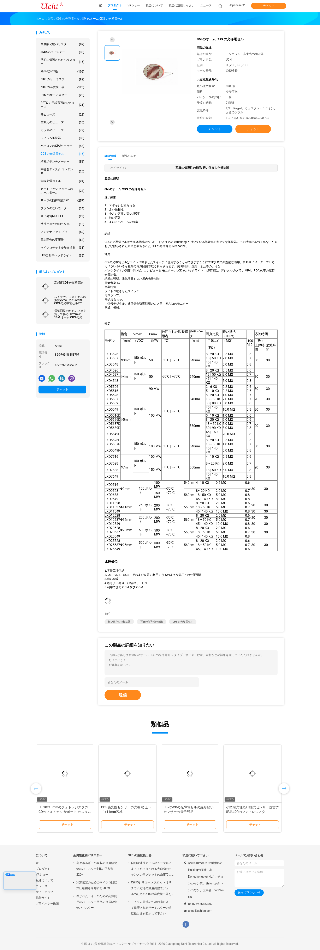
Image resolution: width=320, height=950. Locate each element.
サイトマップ (44, 892)
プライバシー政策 (47, 903)
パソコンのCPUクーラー (62, 146)
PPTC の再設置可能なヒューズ (62, 104)
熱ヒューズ (62, 114)
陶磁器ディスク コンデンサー (62, 171)
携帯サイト (43, 897)
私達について (44, 880)
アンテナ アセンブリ (62, 232)
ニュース (41, 886)
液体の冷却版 (62, 71)
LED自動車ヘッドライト (62, 255)
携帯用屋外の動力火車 (62, 224)
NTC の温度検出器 (62, 87)
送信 (123, 694)
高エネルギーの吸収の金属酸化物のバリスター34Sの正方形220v (96, 868)
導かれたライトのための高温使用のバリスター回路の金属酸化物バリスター (96, 901)
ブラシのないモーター (62, 208)
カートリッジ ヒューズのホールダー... (62, 190)
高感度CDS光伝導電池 (68, 282)
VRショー (42, 874)
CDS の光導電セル (62, 154)
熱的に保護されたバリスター (62, 61)
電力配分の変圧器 (62, 240)
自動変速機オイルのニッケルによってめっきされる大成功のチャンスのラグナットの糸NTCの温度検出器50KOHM (151, 869)
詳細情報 (110, 156)
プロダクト (43, 868)
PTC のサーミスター (62, 95)
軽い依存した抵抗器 (119, 621)
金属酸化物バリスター (62, 44)
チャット (268, 5)
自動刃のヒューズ (62, 122)
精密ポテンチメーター (62, 162)
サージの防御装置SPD (62, 200)
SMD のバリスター (62, 52)
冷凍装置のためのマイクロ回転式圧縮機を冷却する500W (96, 885)
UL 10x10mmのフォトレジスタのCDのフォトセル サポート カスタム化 (64, 811)
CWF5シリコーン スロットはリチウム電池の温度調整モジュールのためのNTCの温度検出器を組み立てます (151, 889)
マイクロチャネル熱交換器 (62, 248)
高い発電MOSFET (62, 216)
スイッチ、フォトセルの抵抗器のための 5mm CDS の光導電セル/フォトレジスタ (70, 300)
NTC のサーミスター (62, 79)
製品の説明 (129, 156)
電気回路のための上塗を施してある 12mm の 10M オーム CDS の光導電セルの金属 (70, 314)
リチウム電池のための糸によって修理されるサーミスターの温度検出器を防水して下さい (151, 907)
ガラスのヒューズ (62, 130)
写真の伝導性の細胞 (151, 621)
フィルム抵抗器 (62, 138)
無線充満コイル (62, 181)
